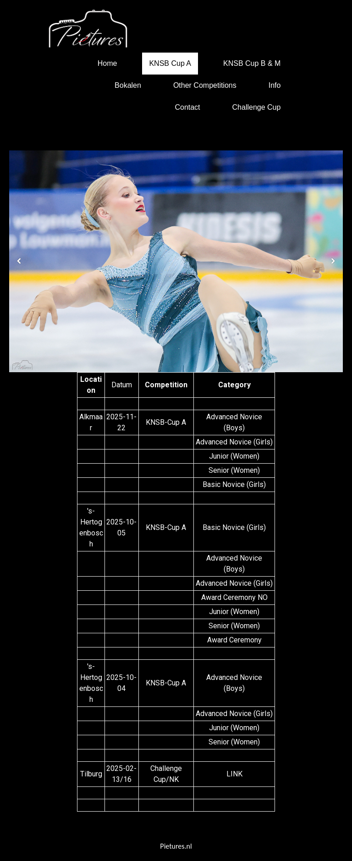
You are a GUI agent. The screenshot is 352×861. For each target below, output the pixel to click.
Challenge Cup (256, 107)
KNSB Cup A (170, 63)
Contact (187, 107)
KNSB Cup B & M (251, 63)
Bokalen (128, 85)
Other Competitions (204, 85)
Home (107, 63)
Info (275, 85)
